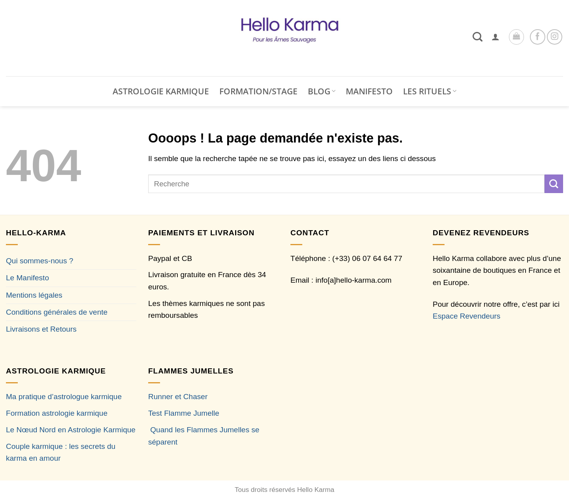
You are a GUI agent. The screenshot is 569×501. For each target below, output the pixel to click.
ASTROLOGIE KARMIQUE (161, 91)
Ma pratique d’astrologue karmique (64, 396)
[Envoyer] (554, 184)
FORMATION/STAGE (258, 91)
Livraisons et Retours (41, 329)
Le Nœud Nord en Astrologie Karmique (71, 430)
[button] (495, 36)
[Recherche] (477, 37)
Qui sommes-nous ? (39, 261)
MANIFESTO (369, 91)
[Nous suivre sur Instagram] (554, 37)
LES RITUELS (429, 91)
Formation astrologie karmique (56, 413)
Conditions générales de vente (56, 312)
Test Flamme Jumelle (183, 413)
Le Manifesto (27, 278)
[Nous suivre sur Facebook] (537, 37)
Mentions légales (34, 295)
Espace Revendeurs (466, 316)
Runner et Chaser (177, 396)
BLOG (321, 91)
